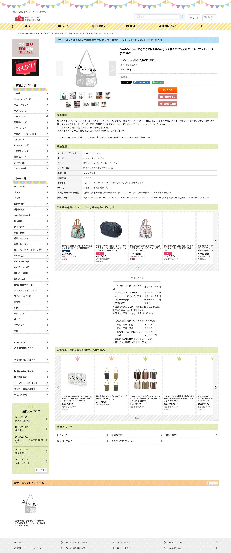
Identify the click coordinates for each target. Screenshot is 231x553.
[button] (201, 26)
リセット (212, 483)
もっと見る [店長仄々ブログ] (41, 470)
